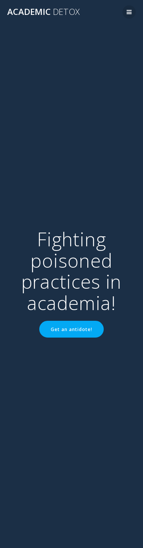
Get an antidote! (71, 329)
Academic (43, 12)
